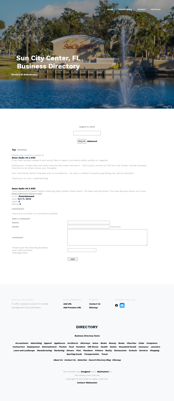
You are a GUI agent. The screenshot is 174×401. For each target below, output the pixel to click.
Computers (151, 343)
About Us (58, 360)
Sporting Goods (74, 354)
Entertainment (26, 196)
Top (14, 149)
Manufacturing (44, 350)
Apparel (48, 343)
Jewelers (155, 347)
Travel (104, 354)
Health (104, 347)
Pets (78, 350)
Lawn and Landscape (24, 350)
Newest (141, 9)
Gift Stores (92, 347)
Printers (99, 350)
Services (143, 350)
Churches (131, 343)
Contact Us (70, 360)
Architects (72, 343)
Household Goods (127, 347)
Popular (155, 9)
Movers (70, 350)
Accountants (21, 343)
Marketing (59, 350)
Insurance (143, 347)
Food (71, 347)
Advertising (125, 9)
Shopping (154, 350)
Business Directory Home (87, 336)
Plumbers (88, 350)
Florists (62, 347)
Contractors (19, 347)
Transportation (91, 354)
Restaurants (120, 350)
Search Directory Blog (100, 360)
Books (121, 343)
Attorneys (85, 343)
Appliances (59, 343)
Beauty (112, 343)
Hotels (113, 347)
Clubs (141, 343)
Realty (108, 350)
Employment (33, 347)
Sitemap (116, 360)
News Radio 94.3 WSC (23, 188)
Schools (133, 350)
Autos (95, 343)
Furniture (80, 347)
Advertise (82, 360)
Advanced (92, 141)
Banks (103, 343)
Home (110, 9)
